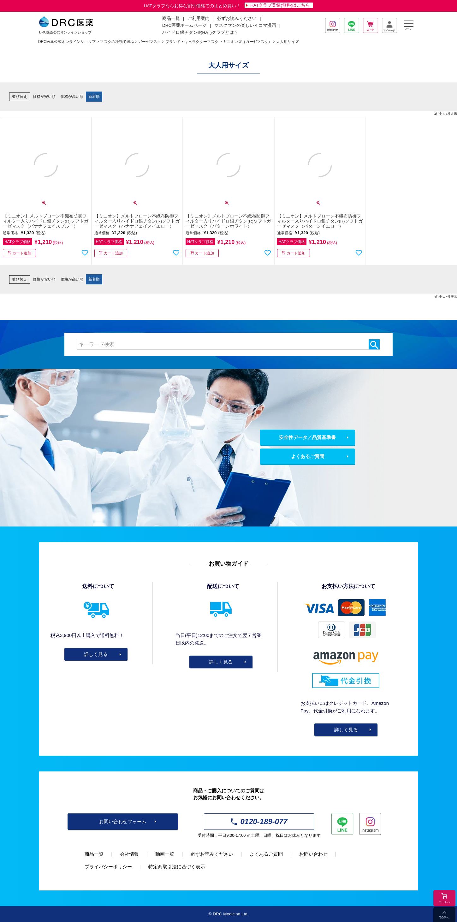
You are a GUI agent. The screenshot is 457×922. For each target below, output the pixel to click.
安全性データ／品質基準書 (307, 437)
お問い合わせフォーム (122, 821)
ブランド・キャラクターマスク (191, 41)
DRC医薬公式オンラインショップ (67, 41)
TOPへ (444, 917)
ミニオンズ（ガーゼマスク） (247, 41)
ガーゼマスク (149, 41)
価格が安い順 (44, 96)
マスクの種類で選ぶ (117, 41)
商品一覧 (94, 854)
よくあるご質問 (307, 456)
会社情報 (129, 854)
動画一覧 (164, 854)
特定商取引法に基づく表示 (176, 866)
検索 (374, 344)
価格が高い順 (72, 96)
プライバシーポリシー (108, 866)
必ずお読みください (237, 18)
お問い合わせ (313, 854)
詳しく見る (96, 654)
